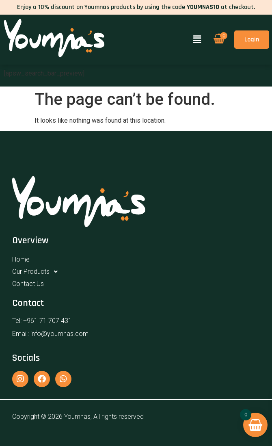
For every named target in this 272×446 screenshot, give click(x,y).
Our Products (37, 272)
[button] (197, 39)
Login (251, 39)
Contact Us (28, 284)
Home (21, 259)
